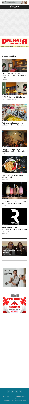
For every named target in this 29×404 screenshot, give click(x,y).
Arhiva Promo (4, 70)
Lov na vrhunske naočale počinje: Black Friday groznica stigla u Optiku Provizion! (14, 250)
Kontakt (4, 396)
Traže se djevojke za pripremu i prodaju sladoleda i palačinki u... (13, 124)
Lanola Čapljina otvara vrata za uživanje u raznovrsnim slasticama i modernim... (14, 75)
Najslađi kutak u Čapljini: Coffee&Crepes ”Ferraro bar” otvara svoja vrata (14, 229)
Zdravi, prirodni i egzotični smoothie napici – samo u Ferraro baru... (14, 202)
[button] (2, 7)
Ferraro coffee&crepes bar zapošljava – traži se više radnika (13, 150)
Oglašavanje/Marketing (21, 396)
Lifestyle (3, 172)
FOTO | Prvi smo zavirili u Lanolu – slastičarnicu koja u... (14, 98)
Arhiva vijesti (14, 398)
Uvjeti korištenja (10, 396)
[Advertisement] (14, 22)
